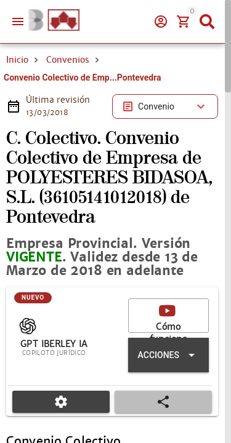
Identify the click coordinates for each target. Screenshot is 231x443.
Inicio (17, 59)
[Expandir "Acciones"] (168, 355)
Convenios (67, 59)
